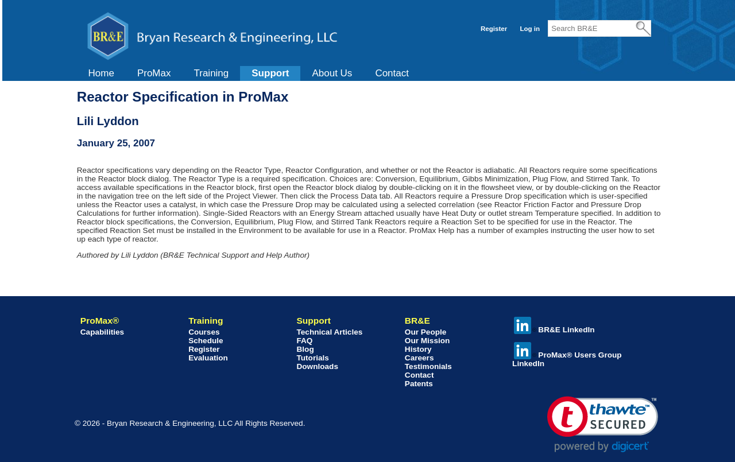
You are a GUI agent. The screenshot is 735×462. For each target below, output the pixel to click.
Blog (305, 349)
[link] (602, 424)
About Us (332, 73)
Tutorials (312, 358)
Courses (203, 332)
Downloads (317, 366)
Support (270, 73)
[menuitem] (101, 73)
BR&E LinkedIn (554, 329)
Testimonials (428, 366)
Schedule (205, 340)
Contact (392, 73)
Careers (419, 358)
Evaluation (208, 358)
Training (211, 73)
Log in (530, 28)
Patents (419, 383)
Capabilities (102, 332)
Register (494, 28)
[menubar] (248, 73)
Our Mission (427, 340)
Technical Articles (329, 332)
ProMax (154, 73)
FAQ (304, 340)
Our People (426, 332)
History (418, 349)
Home (101, 73)
